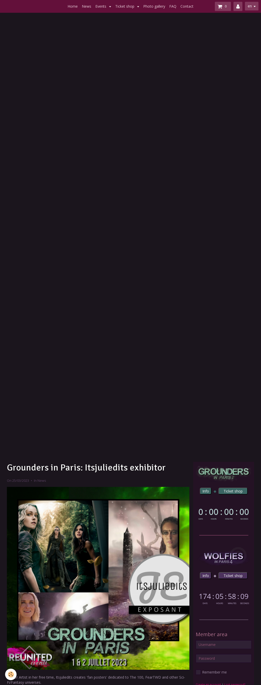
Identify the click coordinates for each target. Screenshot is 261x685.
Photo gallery (154, 6)
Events (101, 6)
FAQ (172, 6)
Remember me (211, 672)
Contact (186, 6)
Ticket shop (125, 6)
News (86, 6)
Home (73, 6)
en (250, 6)
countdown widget (224, 513)
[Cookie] (11, 674)
